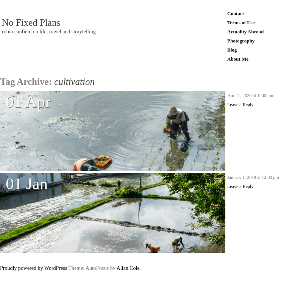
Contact (235, 13)
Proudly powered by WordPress (33, 268)
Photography (241, 41)
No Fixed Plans (31, 22)
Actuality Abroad (245, 31)
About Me (237, 59)
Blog (232, 50)
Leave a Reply (240, 104)
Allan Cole (128, 268)
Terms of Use (241, 22)
